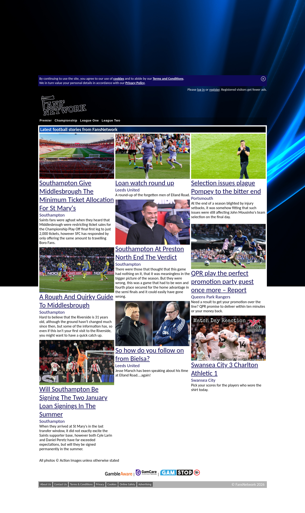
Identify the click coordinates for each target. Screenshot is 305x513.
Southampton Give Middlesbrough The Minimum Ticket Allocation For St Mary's (76, 195)
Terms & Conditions (81, 484)
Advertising (145, 484)
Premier (46, 120)
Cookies (112, 484)
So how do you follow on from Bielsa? (149, 354)
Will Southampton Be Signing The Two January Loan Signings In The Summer (73, 401)
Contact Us (60, 484)
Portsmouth (202, 198)
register (214, 89)
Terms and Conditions (168, 78)
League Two (111, 120)
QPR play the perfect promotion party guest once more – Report (222, 281)
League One (89, 120)
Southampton (52, 215)
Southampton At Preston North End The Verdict (149, 253)
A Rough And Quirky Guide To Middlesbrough (76, 301)
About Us (45, 484)
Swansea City (203, 380)
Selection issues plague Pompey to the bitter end (226, 187)
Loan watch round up (144, 183)
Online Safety (127, 484)
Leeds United (127, 190)
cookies (118, 78)
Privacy (100, 484)
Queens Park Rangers (210, 297)
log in (201, 89)
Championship (66, 120)
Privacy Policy (135, 83)
